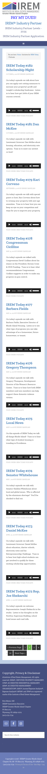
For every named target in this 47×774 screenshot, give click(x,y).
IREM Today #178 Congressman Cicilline (19, 242)
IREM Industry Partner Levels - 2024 (23, 30)
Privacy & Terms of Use (24, 764)
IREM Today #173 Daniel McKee (19, 528)
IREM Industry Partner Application (23, 36)
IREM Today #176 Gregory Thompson (21, 365)
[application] (23, 110)
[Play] (9, 110)
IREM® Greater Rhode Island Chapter (23, 9)
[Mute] (30, 110)
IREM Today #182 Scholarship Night (20, 67)
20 (10, 653)
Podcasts (29, 116)
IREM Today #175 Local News (19, 421)
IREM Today (20, 116)
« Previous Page (14, 647)
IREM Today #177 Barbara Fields (19, 306)
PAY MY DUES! (23, 17)
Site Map (37, 764)
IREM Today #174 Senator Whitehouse (22, 473)
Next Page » (20, 653)
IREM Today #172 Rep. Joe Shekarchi (23, 593)
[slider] (20, 110)
